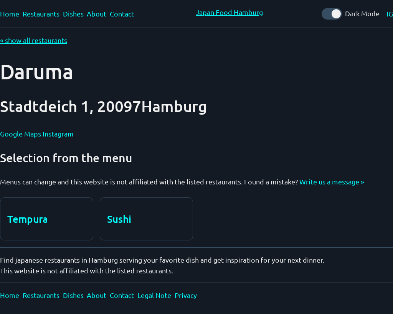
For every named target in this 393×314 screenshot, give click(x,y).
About (96, 14)
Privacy (186, 295)
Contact (122, 14)
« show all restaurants (33, 40)
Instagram (58, 134)
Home (9, 14)
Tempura (27, 218)
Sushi (119, 218)
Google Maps (20, 134)
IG (389, 14)
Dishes (73, 14)
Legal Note (154, 295)
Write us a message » (331, 182)
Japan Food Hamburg (229, 12)
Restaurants (41, 14)
